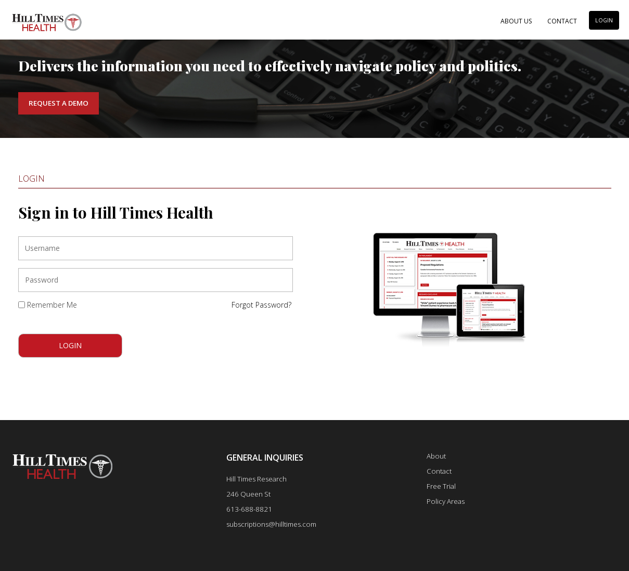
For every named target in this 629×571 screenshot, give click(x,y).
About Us (516, 21)
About (436, 456)
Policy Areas (446, 501)
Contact (562, 21)
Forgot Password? (261, 305)
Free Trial (441, 486)
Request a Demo (58, 103)
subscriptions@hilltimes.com (271, 524)
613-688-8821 (249, 509)
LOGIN (604, 20)
